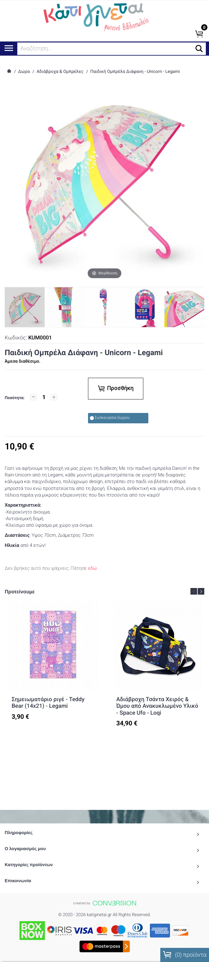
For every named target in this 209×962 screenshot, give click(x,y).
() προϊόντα (184, 955)
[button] (199, 48)
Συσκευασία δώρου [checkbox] (110, 417)
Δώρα (24, 71)
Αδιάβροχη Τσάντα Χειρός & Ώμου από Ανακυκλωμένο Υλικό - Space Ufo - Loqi (157, 706)
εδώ (92, 568)
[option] (53, 666)
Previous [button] (193, 591)
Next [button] (201, 591)
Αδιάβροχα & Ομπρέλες (59, 71)
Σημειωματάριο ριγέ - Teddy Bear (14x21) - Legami (48, 703)
